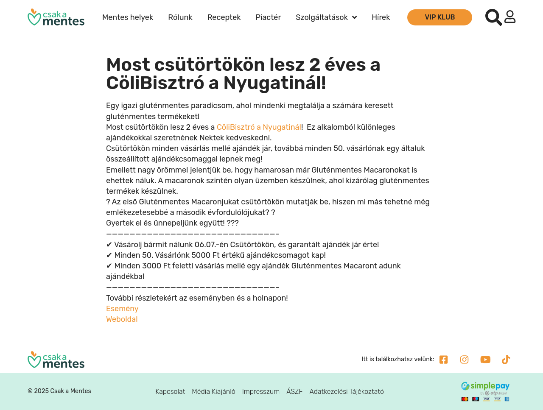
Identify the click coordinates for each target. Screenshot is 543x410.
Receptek (224, 17)
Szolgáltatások (326, 17)
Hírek (381, 17)
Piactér (268, 17)
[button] (493, 17)
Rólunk (180, 17)
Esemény (122, 308)
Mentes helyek (127, 17)
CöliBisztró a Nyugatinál (259, 127)
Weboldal (122, 319)
